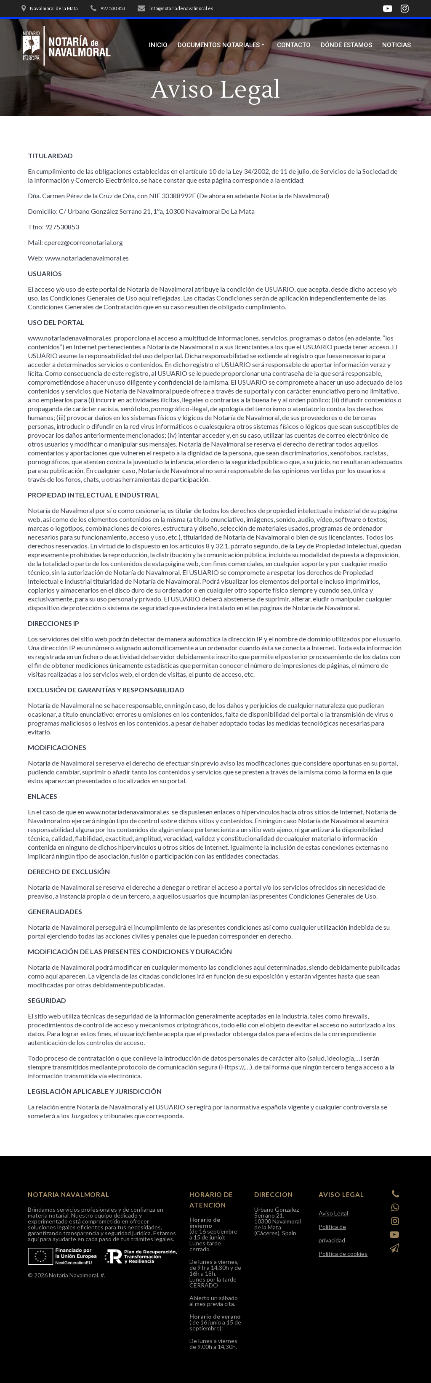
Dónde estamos (346, 45)
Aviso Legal (333, 1213)
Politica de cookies (343, 1253)
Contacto (294, 45)
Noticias (396, 45)
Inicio (158, 45)
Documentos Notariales (219, 45)
